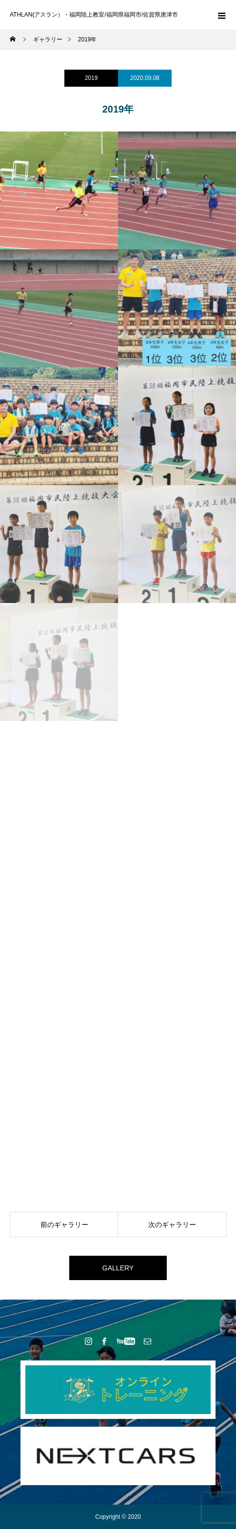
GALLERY (118, 1268)
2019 (91, 78)
